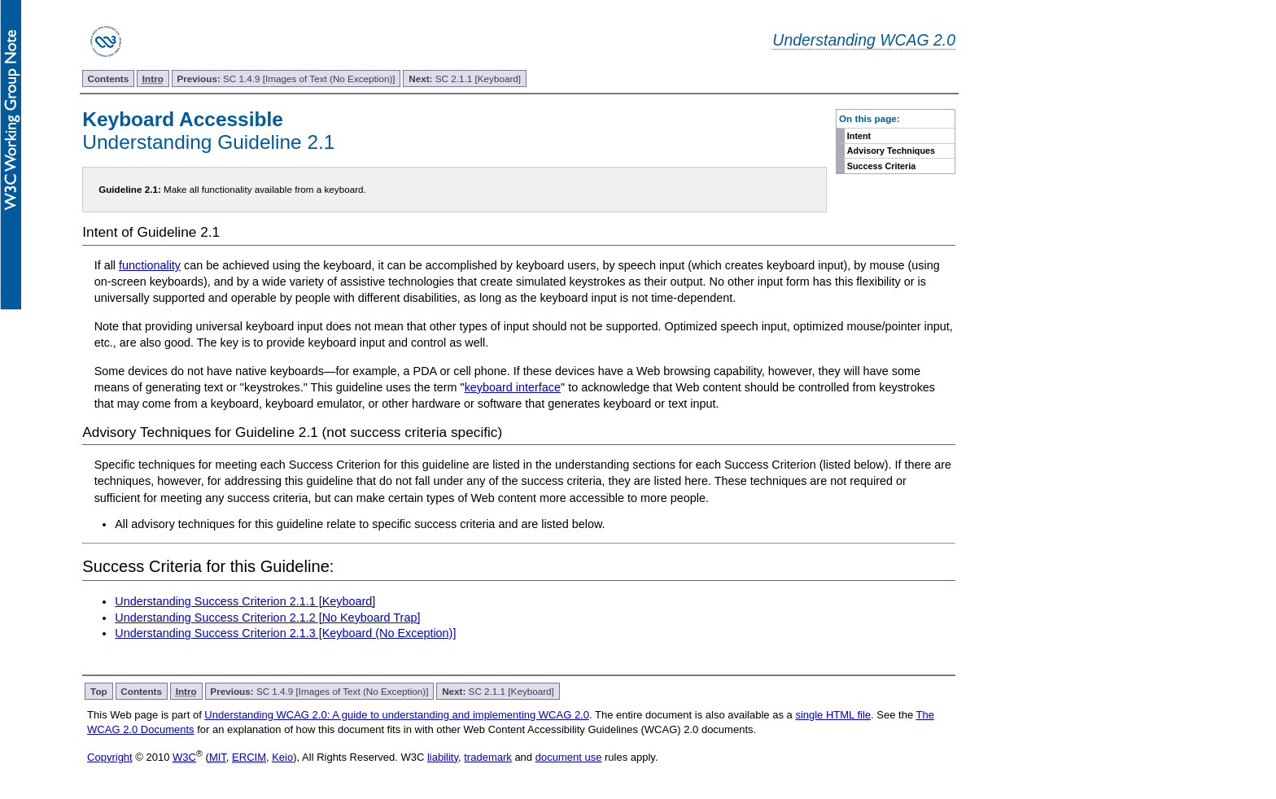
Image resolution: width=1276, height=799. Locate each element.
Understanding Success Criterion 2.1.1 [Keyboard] (245, 601)
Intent (859, 136)
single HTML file (833, 715)
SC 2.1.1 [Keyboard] (465, 78)
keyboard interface (513, 387)
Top (98, 691)
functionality (150, 265)
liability (442, 757)
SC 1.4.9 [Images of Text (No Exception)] (286, 78)
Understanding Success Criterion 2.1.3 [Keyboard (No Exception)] (285, 633)
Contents (108, 78)
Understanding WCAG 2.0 (863, 40)
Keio (282, 757)
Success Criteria (881, 166)
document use (568, 757)
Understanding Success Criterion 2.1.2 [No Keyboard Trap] (267, 617)
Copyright (110, 757)
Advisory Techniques (891, 150)
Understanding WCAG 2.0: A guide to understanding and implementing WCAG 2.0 (396, 715)
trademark (488, 757)
